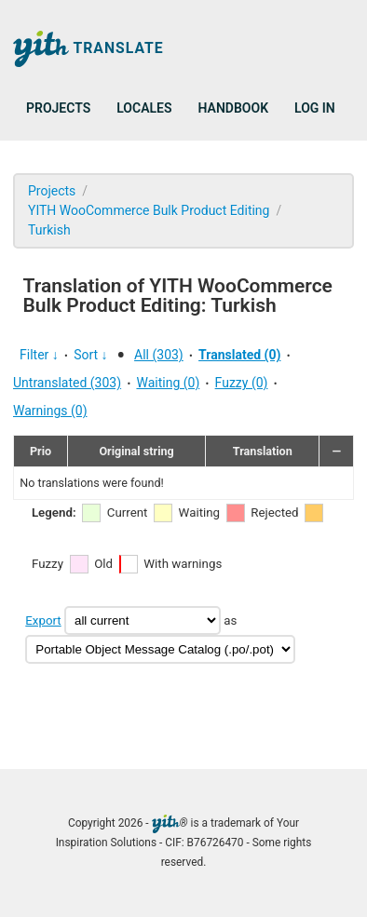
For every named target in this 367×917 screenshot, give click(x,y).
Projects (58, 108)
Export (43, 620)
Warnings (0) (50, 410)
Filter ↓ (39, 354)
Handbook (233, 108)
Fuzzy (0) (241, 382)
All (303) (159, 354)
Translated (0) (239, 354)
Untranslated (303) (67, 382)
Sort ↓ (90, 354)
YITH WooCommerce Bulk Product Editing (148, 210)
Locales (143, 108)
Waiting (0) (167, 382)
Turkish (49, 230)
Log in (314, 108)
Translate (88, 49)
